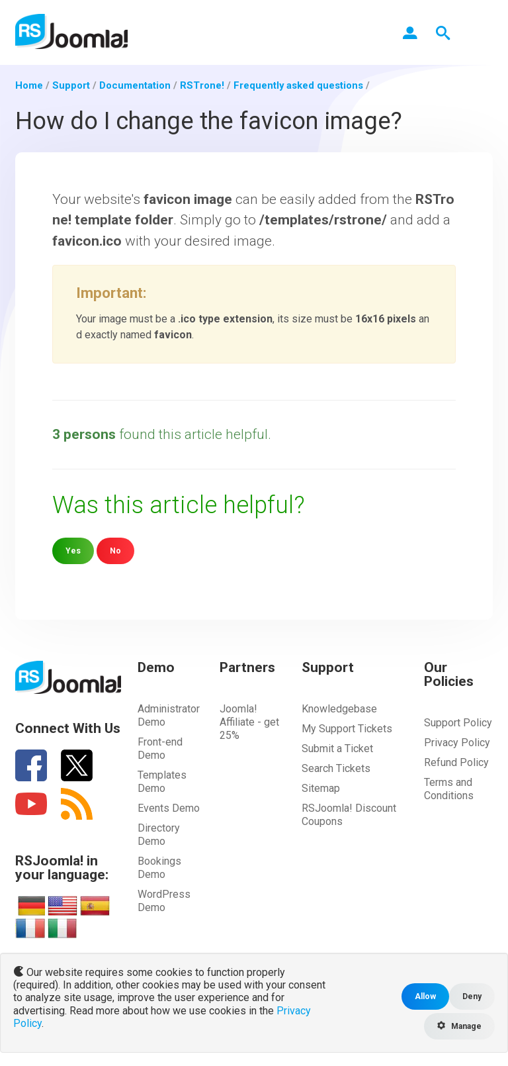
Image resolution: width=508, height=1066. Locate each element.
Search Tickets (336, 767)
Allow (424, 996)
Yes (73, 551)
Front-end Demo (160, 748)
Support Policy (458, 722)
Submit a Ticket (337, 748)
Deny (472, 996)
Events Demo (169, 807)
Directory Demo (159, 834)
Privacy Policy (457, 742)
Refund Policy (456, 761)
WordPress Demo (164, 900)
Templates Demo (162, 781)
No (115, 551)
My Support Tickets (347, 728)
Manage (458, 1026)
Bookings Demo (159, 867)
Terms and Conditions (449, 788)
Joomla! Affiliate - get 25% (249, 721)
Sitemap (321, 787)
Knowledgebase (339, 708)
